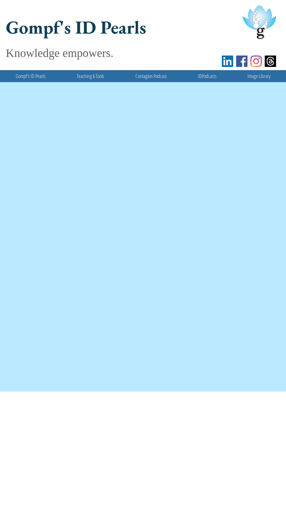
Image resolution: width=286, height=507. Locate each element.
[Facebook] (241, 61)
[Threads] (270, 61)
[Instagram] (256, 61)
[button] (90, 76)
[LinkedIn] (227, 61)
